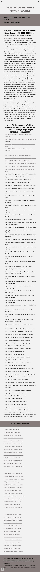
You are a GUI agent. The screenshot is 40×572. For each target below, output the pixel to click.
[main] (20, 9)
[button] (1, 2)
